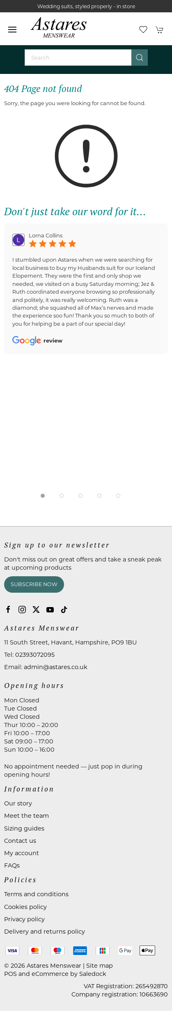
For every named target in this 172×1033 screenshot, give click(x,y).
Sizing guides (24, 828)
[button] (12, 29)
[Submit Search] (139, 57)
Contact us (20, 840)
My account (21, 853)
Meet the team (26, 815)
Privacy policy (24, 919)
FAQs (12, 865)
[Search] (86, 57)
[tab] (43, 496)
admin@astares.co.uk (55, 667)
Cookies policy (25, 907)
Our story (18, 803)
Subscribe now (34, 584)
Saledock (92, 974)
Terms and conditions (36, 894)
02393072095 (35, 654)
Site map (99, 965)
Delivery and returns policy (44, 931)
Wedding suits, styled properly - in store (86, 6)
